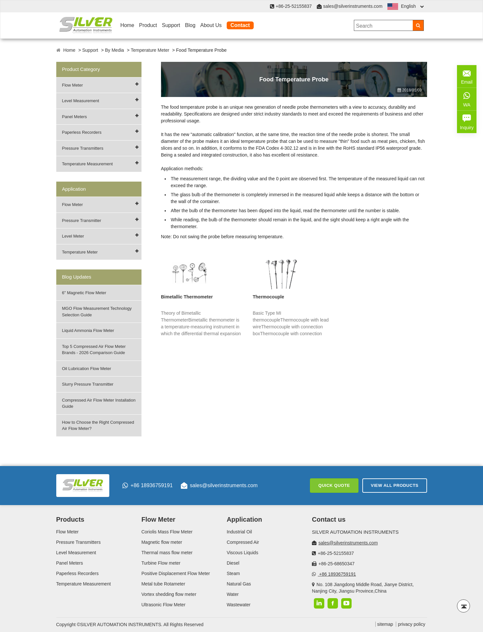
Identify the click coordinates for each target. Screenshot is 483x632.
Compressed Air (243, 542)
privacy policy (411, 624)
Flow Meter (72, 85)
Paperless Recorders (81, 132)
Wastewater (238, 604)
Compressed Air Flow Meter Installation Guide (99, 403)
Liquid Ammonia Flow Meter (88, 330)
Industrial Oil (239, 531)
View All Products (394, 485)
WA (466, 98)
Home (127, 25)
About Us (211, 25)
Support (171, 25)
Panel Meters (74, 116)
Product (148, 25)
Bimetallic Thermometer (187, 296)
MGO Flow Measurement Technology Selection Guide (97, 311)
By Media (114, 50)
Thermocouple (268, 296)
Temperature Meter (150, 50)
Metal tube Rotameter (163, 583)
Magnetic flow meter (161, 542)
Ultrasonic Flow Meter (163, 604)
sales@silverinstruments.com (352, 6)
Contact (240, 25)
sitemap (385, 624)
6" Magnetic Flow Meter (84, 292)
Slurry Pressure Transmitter (88, 384)
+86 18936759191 (147, 485)
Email (466, 76)
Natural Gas (239, 583)
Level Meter (73, 236)
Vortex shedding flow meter (168, 594)
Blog (190, 25)
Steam (233, 573)
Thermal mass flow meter (167, 552)
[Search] (418, 25)
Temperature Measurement (87, 163)
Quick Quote (334, 485)
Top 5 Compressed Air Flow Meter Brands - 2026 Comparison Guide (94, 349)
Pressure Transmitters (82, 148)
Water (233, 594)
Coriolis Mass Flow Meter (167, 531)
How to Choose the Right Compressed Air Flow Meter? (98, 425)
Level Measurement (80, 100)
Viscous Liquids (242, 552)
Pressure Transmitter (81, 220)
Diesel (233, 563)
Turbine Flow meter (161, 563)
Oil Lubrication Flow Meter (86, 368)
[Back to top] (463, 605)
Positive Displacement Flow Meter (175, 573)
